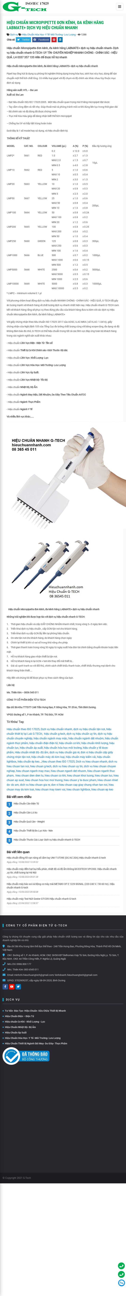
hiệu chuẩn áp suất (31, 747)
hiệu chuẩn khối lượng (94, 743)
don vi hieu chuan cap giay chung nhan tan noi (79, 784)
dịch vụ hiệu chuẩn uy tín (81, 733)
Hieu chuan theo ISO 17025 (58, 761)
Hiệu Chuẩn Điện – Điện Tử (18, 1016)
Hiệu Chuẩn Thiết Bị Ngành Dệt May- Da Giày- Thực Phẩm (35, 1043)
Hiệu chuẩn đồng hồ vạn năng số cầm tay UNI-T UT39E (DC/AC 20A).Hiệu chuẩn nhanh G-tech (56, 857)
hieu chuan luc (103, 775)
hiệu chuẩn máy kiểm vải (81, 757)
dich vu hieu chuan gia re (35, 784)
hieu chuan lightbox (78, 789)
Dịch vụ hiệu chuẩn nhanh (56, 729)
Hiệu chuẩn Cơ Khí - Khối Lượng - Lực (24, 1021)
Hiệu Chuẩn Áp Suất (15, 1032)
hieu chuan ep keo (102, 789)
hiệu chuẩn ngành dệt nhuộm (86, 738)
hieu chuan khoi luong (80, 775)
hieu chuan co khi (55, 775)
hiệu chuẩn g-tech (54, 733)
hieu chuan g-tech (40, 766)
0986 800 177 (24, 964)
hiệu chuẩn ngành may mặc (50, 738)
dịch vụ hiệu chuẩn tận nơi (89, 729)
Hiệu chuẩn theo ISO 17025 (23, 729)
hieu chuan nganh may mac (33, 771)
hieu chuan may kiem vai (50, 789)
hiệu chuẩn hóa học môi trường (63, 747)
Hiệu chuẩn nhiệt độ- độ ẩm (31, 752)
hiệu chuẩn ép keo (28, 761)
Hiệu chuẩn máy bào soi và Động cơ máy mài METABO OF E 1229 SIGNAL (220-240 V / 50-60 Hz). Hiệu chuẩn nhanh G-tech (61, 886)
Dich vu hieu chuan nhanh (91, 761)
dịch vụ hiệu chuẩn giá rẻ (64, 752)
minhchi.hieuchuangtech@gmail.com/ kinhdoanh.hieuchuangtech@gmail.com (55, 975)
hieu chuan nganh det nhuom (68, 771)
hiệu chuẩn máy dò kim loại (48, 757)
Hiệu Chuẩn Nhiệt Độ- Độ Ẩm (19, 1027)
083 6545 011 (31, 969)
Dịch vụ (14, 34)
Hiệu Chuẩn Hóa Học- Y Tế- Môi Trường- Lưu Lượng (49, 34)
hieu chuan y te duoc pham (80, 780)
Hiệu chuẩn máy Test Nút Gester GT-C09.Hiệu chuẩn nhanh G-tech (41, 898)
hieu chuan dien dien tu (29, 775)
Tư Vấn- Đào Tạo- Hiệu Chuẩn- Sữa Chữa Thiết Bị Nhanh (34, 1010)
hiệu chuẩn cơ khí (69, 743)
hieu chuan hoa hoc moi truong (44, 780)
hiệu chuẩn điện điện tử (43, 743)
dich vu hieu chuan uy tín (68, 766)
